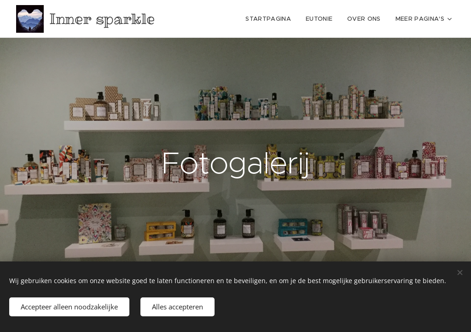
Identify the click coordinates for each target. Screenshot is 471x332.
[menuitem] (216, 18)
